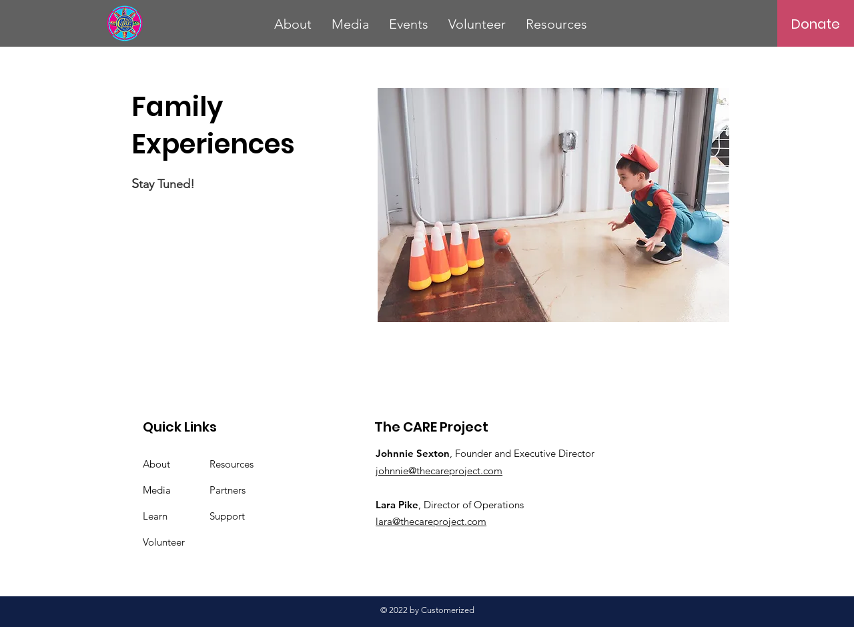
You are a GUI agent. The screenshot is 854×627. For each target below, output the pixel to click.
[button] (293, 24)
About (156, 464)
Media (157, 490)
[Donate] (815, 24)
